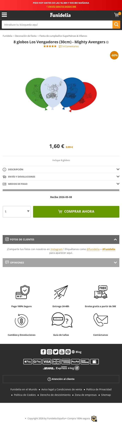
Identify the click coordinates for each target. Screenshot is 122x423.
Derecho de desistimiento (55, 395)
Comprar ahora (78, 211)
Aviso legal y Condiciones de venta (61, 389)
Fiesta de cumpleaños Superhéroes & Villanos (63, 35)
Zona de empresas (86, 395)
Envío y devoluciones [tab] (19, 177)
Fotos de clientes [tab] (19, 239)
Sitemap (106, 395)
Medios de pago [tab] (15, 184)
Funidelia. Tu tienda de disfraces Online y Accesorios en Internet (60, 15)
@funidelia (93, 249)
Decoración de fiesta (25, 35)
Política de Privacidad (99, 389)
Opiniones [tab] (14, 262)
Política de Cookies (25, 395)
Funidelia (7, 35)
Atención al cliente (61, 379)
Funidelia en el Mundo (23, 389)
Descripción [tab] (13, 169)
